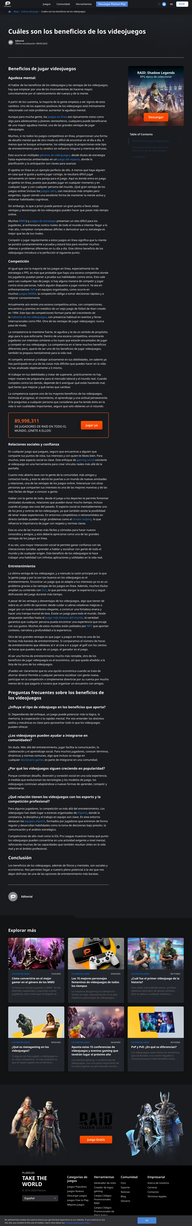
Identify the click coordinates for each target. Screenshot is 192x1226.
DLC (44, 590)
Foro (123, 1183)
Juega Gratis (96, 1140)
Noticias (125, 1192)
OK (147, 1220)
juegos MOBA (27, 294)
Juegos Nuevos (75, 1191)
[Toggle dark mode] (161, 4)
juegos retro (48, 191)
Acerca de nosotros (158, 1183)
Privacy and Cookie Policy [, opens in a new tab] (78, 1222)
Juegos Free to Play (77, 1200)
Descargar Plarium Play (112, 4)
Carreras (152, 1187)
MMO (22, 221)
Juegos (47, 4)
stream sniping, (82, 519)
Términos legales (157, 1196)
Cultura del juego (29, 11)
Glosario (125, 1201)
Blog (16, 11)
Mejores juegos (75, 1204)
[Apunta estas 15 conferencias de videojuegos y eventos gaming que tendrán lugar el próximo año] (96, 1038)
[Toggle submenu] (180, 140)
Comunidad (63, 4)
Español (29, 1198)
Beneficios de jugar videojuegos (157, 141)
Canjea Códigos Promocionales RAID (102, 1199)
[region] (96, 1220)
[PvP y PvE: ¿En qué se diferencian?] (156, 1038)
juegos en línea (57, 117)
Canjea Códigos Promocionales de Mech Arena (104, 1211)
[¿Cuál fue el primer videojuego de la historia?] (156, 970)
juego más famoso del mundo (64, 618)
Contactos (153, 1192)
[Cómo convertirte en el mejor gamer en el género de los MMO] (36, 970)
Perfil (182, 4)
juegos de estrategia (43, 221)
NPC (89, 626)
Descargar (155, 117)
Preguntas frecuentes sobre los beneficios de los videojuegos (157, 149)
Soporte (125, 1187)
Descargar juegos (77, 1195)
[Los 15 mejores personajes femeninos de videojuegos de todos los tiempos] (96, 970)
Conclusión (138, 156)
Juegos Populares (77, 1186)
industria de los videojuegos (29, 317)
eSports (82, 813)
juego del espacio (69, 159)
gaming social (85, 460)
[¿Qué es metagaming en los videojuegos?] (36, 1038)
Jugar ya (92, 425)
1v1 (32, 289)
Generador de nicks (105, 1183)
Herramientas (84, 4)
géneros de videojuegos (55, 155)
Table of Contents (141, 134)
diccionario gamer (32, 760)
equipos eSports (35, 821)
